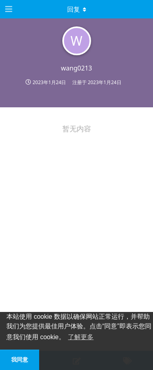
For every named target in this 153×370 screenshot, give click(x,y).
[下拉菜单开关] (77, 9)
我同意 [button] (19, 359)
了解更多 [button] (80, 337)
